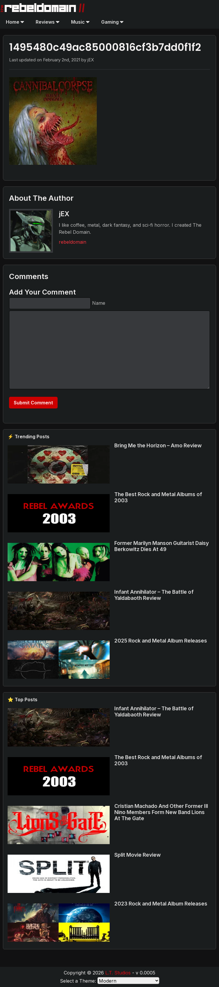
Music (80, 22)
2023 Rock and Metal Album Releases (160, 904)
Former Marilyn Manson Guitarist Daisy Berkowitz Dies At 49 (161, 546)
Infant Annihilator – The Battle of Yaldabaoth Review (154, 595)
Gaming (112, 22)
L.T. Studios (118, 973)
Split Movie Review (137, 855)
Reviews (47, 22)
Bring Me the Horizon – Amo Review (158, 445)
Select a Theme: (78, 981)
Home (15, 22)
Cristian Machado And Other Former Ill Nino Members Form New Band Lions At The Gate (161, 812)
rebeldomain (72, 242)
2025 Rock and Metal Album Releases (160, 641)
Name (98, 303)
